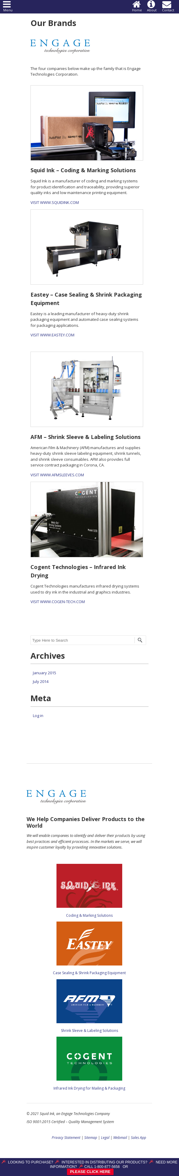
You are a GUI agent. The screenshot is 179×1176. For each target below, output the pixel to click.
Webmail (120, 1137)
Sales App (138, 1137)
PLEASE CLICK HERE (90, 1171)
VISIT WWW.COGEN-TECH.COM (57, 601)
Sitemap (90, 1137)
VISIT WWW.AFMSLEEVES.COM (57, 475)
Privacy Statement (66, 1137)
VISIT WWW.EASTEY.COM (52, 335)
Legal (105, 1137)
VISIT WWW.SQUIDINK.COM (54, 202)
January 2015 (44, 672)
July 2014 (40, 681)
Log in (38, 715)
